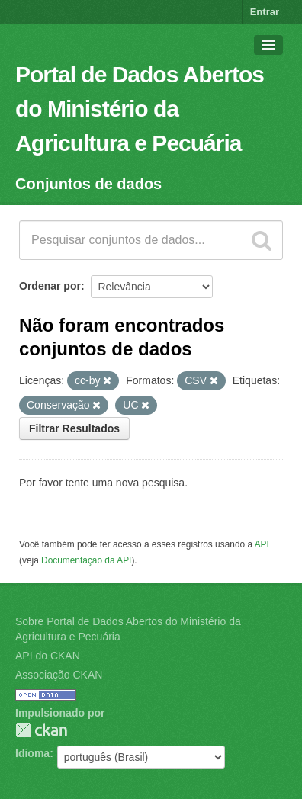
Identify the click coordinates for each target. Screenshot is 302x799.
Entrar (264, 12)
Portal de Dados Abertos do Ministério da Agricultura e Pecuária (139, 109)
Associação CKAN (58, 675)
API (262, 544)
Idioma (32, 753)
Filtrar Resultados (74, 428)
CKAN (41, 730)
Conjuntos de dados (88, 183)
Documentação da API (86, 560)
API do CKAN (47, 656)
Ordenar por (50, 286)
